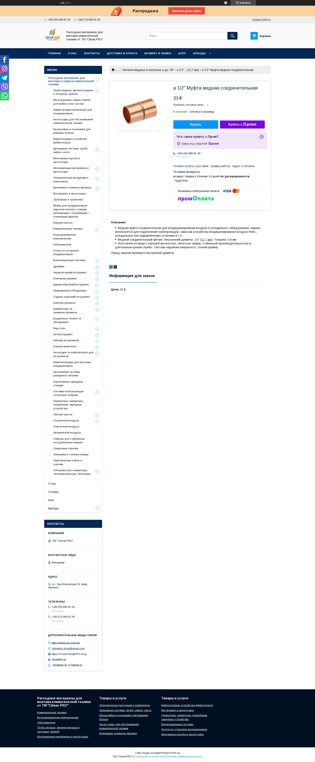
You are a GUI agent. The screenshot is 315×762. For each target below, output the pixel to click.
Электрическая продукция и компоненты (70, 179)
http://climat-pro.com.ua (66, 642)
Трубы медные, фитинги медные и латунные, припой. (73, 92)
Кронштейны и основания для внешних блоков (72, 131)
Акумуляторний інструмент (70, 272)
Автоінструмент (63, 334)
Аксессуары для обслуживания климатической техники (73, 121)
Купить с (242, 124)
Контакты (92, 53)
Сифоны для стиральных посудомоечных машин (69, 440)
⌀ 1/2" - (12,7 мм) (188, 70)
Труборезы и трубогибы (68, 199)
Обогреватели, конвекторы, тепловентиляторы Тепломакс (72, 472)
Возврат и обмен (157, 53)
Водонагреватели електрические (64, 236)
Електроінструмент (65, 278)
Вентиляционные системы (69, 260)
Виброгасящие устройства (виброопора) (70, 140)
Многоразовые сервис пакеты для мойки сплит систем (72, 101)
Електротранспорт (65, 346)
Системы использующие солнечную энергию (68, 393)
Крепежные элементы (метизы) (72, 187)
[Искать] (232, 36)
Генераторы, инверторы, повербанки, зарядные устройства (68, 404)
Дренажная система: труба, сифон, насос (125, 710)
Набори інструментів (66, 340)
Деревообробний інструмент (71, 284)
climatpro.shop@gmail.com (68, 648)
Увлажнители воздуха (67, 432)
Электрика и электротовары (71, 454)
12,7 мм (206, 239)
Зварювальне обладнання (69, 290)
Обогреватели (62, 244)
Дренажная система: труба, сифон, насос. (70, 150)
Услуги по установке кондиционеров (66, 252)
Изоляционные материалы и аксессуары (71, 169)
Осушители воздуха (66, 420)
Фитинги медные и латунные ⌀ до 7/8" (148, 70)
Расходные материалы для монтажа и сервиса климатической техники (71, 81)
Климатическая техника (68, 228)
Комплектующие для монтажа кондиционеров (72, 364)
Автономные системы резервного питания (66, 373)
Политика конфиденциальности (184, 756)
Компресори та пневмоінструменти (65, 310)
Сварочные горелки (65, 448)
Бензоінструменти (64, 302)
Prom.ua (175, 753)
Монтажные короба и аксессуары (66, 160)
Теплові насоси (62, 414)
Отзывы (53, 491)
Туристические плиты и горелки (67, 462)
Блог (182, 53)
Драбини (58, 266)
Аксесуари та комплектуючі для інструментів (73, 354)
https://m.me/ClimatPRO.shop (69, 654)
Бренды (199, 53)
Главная (54, 53)
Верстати (59, 328)
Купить (195, 124)
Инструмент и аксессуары (69, 193)
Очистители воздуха (66, 426)
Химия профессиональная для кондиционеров (72, 111)
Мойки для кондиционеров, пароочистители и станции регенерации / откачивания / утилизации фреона (71, 211)
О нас (72, 53)
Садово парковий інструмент (71, 296)
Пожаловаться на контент (149, 756)
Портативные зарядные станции (68, 383)
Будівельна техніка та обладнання (67, 320)
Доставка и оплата (122, 53)
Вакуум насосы (63, 222)
